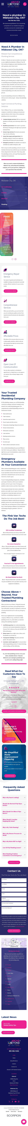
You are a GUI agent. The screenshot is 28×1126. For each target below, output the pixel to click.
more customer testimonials (14, 711)
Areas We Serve (14, 1061)
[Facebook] (12, 1101)
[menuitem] (13, 187)
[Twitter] (9, 1101)
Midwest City (10, 987)
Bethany (9, 967)
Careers (14, 1063)
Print (11, 252)
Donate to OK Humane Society (14, 1069)
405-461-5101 (14, 1051)
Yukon (8, 1004)
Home (14, 1058)
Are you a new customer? (7, 903)
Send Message (14, 931)
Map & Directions (14, 1085)
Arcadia (9, 965)
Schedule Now (10, 291)
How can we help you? (7, 908)
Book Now (14, 35)
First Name (4, 879)
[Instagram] (18, 1101)
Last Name (4, 884)
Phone (3, 889)
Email (6, 252)
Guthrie (9, 981)
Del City (9, 976)
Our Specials (10, 350)
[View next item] (15, 259)
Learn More (10, 739)
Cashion (9, 970)
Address (4, 898)
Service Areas (10, 322)
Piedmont (9, 1001)
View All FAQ (14, 862)
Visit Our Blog (8, 1032)
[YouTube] (15, 1101)
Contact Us (9, 381)
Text (2, 252)
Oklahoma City (10, 998)
